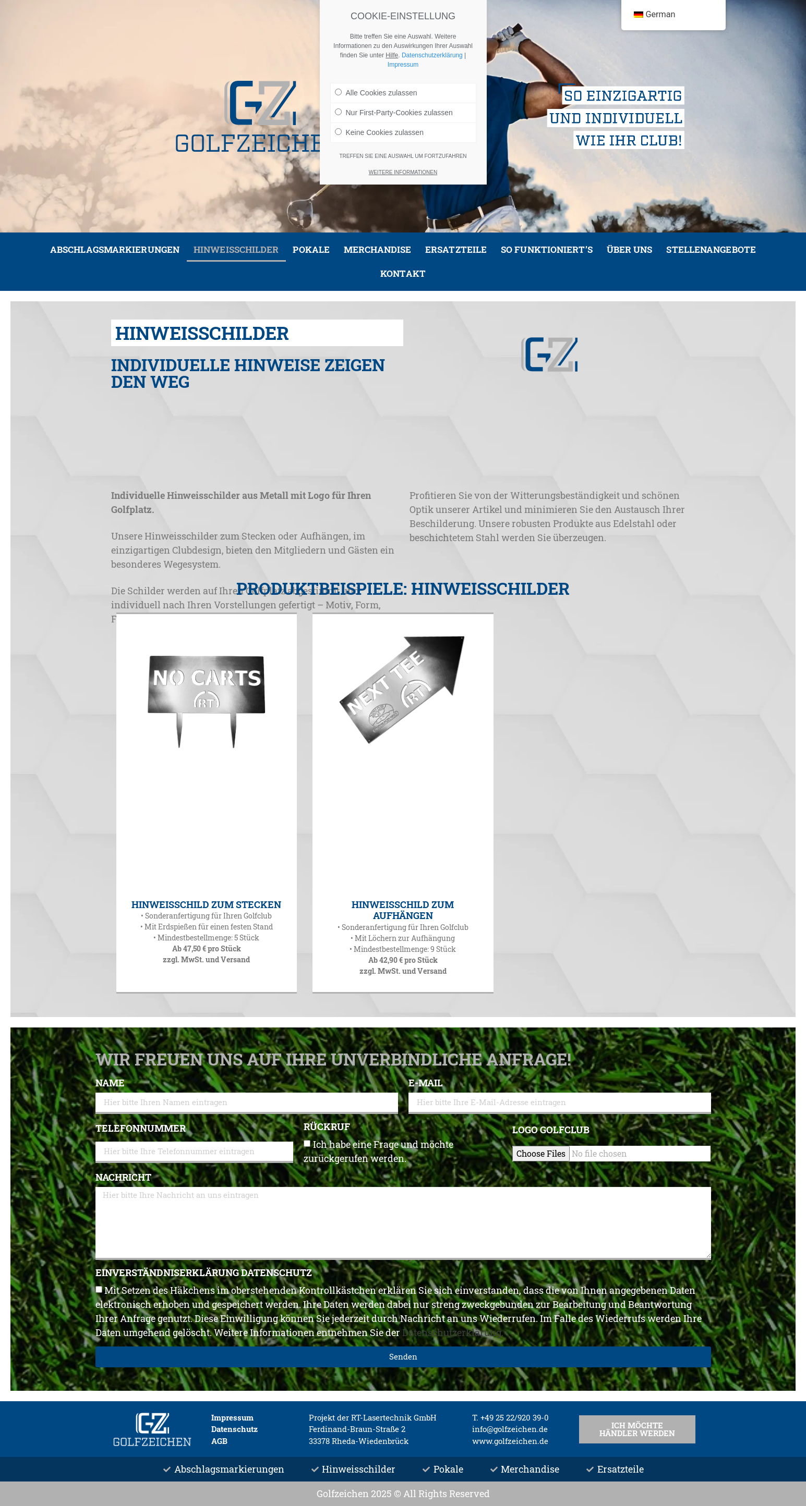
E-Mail (425, 1083)
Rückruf (327, 1127)
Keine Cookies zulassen (379, 132)
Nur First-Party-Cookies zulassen (394, 112)
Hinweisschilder (236, 249)
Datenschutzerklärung (432, 55)
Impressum (403, 64)
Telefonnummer (140, 1128)
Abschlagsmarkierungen (114, 249)
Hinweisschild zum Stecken (206, 904)
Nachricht (123, 1177)
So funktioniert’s (547, 249)
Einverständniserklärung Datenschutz (203, 1273)
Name (110, 1083)
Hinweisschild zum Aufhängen (403, 910)
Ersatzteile (456, 249)
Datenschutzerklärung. (452, 1332)
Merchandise (377, 249)
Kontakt (403, 273)
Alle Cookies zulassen (376, 93)
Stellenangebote (711, 249)
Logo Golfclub (551, 1130)
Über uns (630, 249)
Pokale (311, 249)
